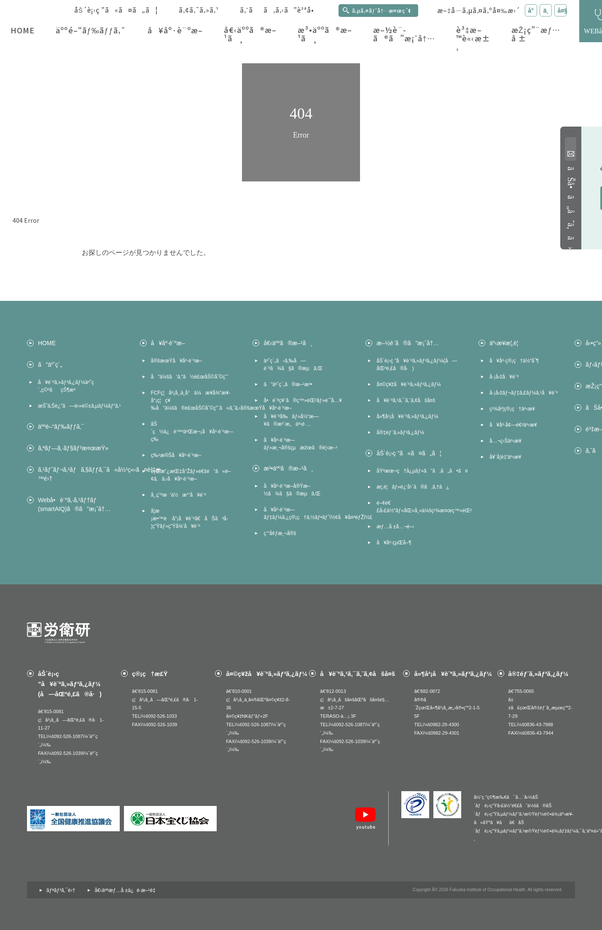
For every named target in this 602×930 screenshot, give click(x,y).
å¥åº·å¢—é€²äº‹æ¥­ (513, 425)
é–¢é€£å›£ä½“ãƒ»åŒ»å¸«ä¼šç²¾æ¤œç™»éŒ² (419, 507)
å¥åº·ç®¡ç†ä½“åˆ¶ (514, 361)
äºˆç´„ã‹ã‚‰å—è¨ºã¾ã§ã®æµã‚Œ (292, 364)
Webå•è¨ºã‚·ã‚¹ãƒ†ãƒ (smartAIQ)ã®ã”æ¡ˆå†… (74, 504)
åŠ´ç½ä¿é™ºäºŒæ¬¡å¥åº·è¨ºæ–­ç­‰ (192, 431)
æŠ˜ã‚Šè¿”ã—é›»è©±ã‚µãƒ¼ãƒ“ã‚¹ (79, 406)
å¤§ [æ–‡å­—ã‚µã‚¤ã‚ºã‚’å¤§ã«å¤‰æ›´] (562, 10)
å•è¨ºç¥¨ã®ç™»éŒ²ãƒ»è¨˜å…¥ (302, 400)
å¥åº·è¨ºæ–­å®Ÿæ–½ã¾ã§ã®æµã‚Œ (291, 490)
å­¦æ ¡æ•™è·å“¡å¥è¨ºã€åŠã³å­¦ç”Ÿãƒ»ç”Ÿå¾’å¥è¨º (189, 518)
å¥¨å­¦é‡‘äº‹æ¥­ (505, 457)
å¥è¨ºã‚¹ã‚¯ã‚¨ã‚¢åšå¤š (405, 400)
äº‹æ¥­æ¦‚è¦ (506, 343)
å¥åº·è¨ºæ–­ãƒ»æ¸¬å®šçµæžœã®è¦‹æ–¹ (300, 444)
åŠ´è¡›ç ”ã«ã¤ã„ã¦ (116, 10)
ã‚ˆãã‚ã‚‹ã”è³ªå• (280, 10)
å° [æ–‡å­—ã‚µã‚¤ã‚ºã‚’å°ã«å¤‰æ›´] (532, 10)
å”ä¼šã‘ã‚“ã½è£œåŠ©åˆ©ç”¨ (189, 377)
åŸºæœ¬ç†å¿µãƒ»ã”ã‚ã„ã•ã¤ (419, 471)
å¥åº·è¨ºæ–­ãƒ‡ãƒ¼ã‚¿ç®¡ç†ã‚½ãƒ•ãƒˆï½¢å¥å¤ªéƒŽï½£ (306, 513)
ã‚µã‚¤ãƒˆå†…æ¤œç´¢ (381, 10)
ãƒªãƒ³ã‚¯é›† (60, 890)
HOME (23, 30)
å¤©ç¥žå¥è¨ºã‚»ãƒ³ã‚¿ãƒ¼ (408, 384)
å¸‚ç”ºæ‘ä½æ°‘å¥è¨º (178, 495)
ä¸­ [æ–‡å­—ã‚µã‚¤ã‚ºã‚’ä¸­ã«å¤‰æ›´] (545, 10)
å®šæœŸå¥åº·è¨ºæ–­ (176, 361)
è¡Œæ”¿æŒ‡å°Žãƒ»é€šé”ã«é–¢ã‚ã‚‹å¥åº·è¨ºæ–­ (191, 475)
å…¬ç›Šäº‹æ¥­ (505, 441)
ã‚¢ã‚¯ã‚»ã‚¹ (199, 10)
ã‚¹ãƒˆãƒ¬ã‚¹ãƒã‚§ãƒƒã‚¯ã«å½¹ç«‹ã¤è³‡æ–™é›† (80, 474)
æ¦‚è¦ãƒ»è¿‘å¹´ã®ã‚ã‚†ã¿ (412, 487)
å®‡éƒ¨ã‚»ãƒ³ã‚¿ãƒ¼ (400, 432)
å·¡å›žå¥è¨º (504, 377)
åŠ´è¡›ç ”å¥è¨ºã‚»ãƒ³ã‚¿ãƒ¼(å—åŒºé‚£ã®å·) (416, 364)
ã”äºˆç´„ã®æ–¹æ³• (287, 384)
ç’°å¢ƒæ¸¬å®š (279, 533)
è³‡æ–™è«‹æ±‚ (473, 38)
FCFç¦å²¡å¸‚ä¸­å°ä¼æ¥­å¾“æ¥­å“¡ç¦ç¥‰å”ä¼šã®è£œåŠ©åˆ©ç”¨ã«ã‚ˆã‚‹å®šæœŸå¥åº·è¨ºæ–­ (193, 400)
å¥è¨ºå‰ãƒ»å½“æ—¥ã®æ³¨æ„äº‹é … (290, 420)
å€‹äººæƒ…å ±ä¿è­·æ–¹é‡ (126, 890)
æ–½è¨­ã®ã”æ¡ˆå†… (404, 34)
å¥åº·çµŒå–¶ (393, 543)
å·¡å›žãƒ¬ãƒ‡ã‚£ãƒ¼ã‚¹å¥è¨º (523, 393)
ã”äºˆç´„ (50, 364)
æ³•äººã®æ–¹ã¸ (325, 34)
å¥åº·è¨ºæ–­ (175, 30)
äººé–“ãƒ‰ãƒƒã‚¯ (91, 30)
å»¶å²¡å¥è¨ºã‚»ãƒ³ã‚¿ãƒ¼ (407, 416)
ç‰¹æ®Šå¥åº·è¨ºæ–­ (176, 455)
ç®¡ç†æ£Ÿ (150, 673)
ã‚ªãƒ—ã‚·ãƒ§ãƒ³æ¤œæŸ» (73, 448)
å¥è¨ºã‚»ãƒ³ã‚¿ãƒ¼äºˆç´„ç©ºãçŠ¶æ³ (66, 386)
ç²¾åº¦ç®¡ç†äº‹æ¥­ (512, 409)
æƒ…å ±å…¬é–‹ (395, 527)
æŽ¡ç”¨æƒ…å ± (536, 34)
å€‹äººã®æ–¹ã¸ (250, 34)
